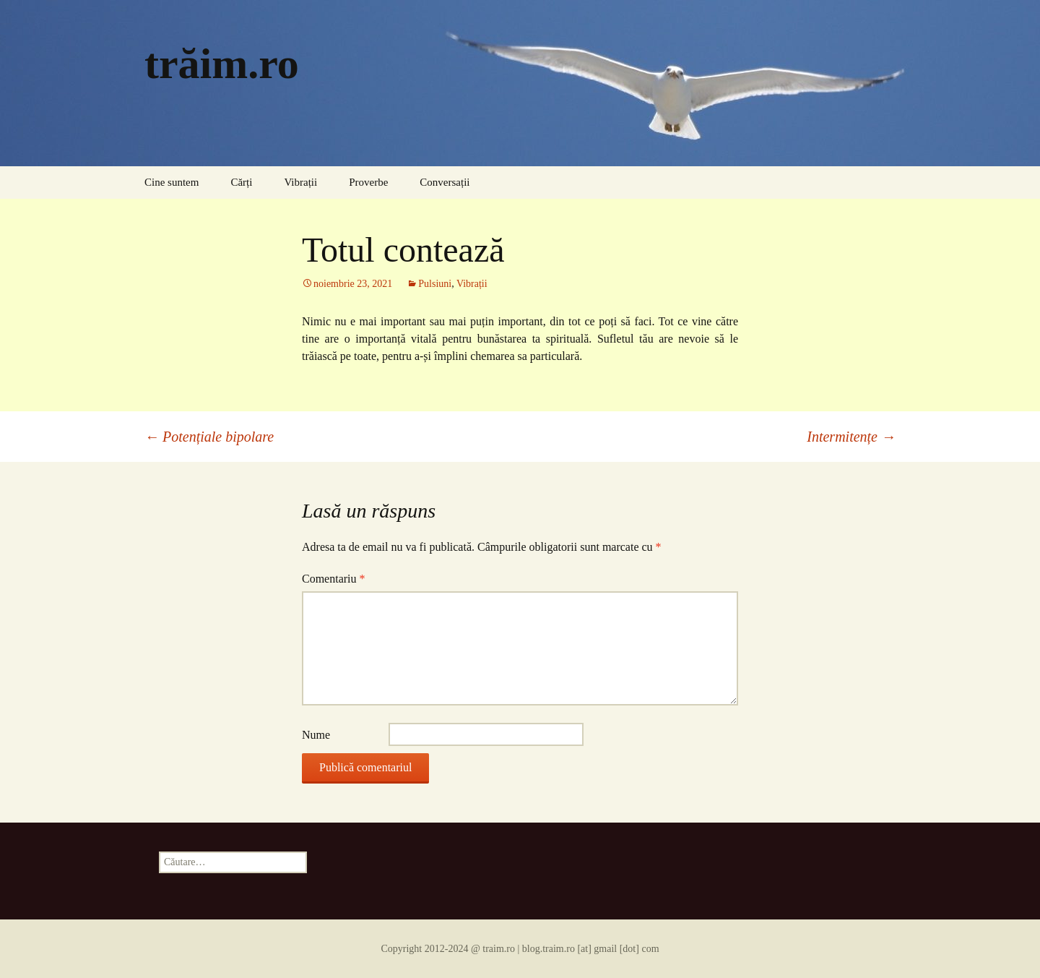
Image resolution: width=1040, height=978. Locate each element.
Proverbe (368, 182)
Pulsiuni (434, 283)
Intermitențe (851, 437)
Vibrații (300, 182)
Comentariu (333, 578)
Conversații (444, 182)
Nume (316, 735)
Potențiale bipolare (209, 437)
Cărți (241, 182)
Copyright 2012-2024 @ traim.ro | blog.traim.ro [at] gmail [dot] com (520, 948)
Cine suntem (171, 182)
